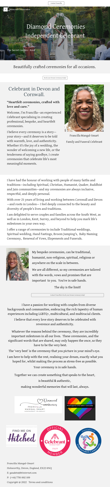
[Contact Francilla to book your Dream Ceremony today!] (67, 295)
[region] (55, 3)
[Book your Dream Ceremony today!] (55, 77)
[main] (55, 33)
